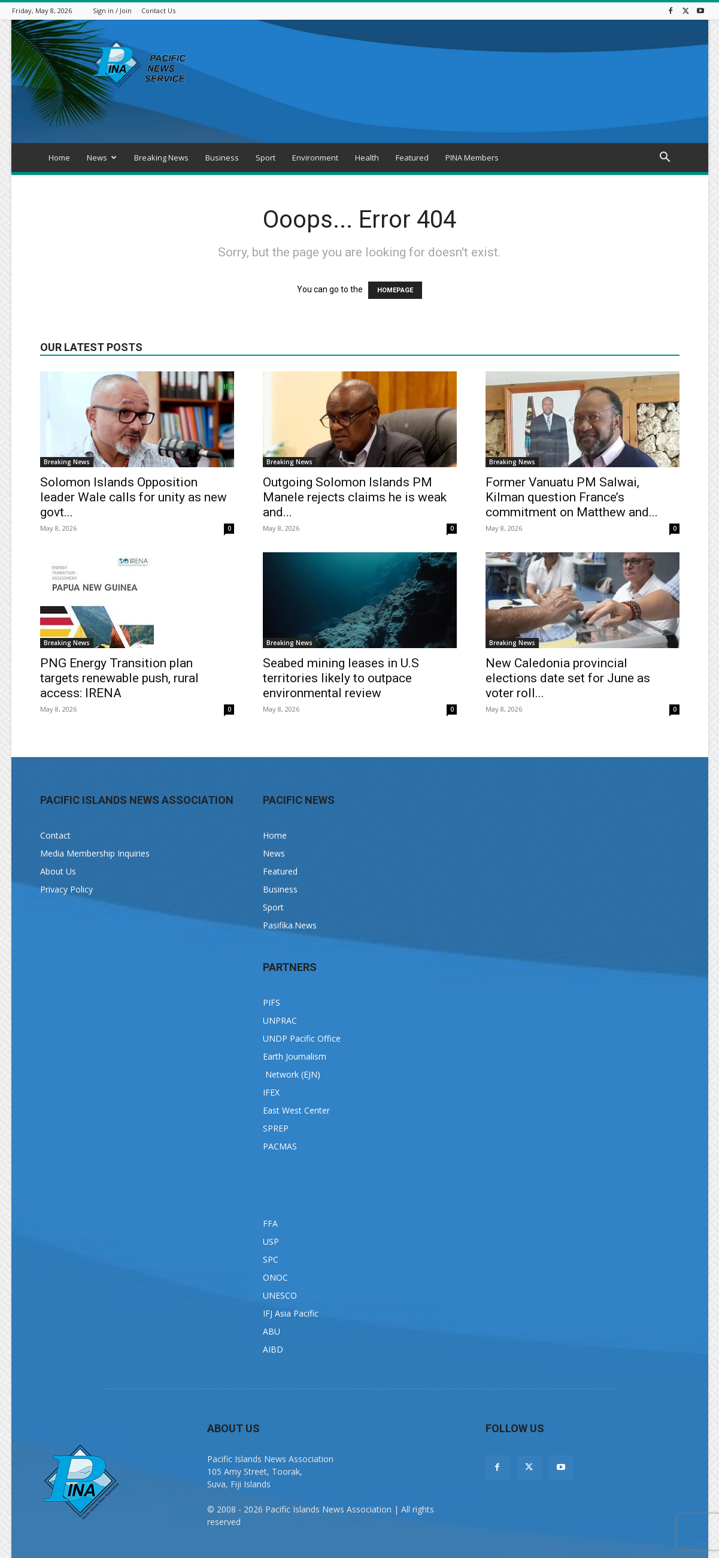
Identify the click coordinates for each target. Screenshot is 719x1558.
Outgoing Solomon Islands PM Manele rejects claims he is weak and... (355, 497)
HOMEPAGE (395, 290)
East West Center (296, 1110)
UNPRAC (280, 1020)
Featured (412, 157)
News (102, 157)
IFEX (271, 1092)
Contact (55, 835)
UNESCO (280, 1295)
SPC (270, 1259)
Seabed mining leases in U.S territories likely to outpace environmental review (341, 678)
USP (271, 1241)
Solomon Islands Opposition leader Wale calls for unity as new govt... (133, 497)
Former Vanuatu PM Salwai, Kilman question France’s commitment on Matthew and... (572, 497)
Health (367, 157)
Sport (265, 157)
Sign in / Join (112, 10)
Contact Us (158, 10)
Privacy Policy (66, 889)
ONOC (275, 1277)
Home (59, 157)
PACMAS (280, 1146)
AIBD (273, 1349)
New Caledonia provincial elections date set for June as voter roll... (568, 678)
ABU (271, 1331)
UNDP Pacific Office (302, 1038)
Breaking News (161, 157)
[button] (665, 158)
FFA (270, 1223)
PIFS (271, 1002)
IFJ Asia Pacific (290, 1313)
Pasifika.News (290, 925)
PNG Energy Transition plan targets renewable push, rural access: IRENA (119, 678)
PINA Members (472, 157)
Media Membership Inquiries (95, 853)
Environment (315, 157)
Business (222, 157)
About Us (58, 871)
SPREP (276, 1128)
